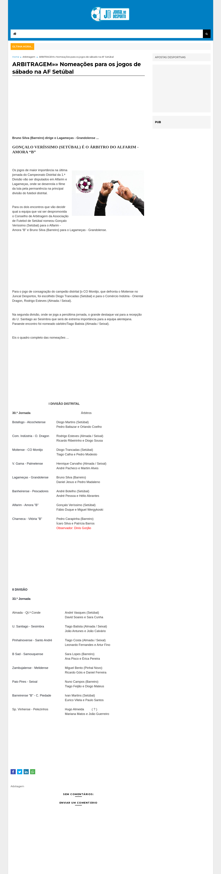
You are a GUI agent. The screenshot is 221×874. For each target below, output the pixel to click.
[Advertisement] (78, 112)
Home (15, 56)
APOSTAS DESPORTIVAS (170, 57)
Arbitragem (29, 56)
